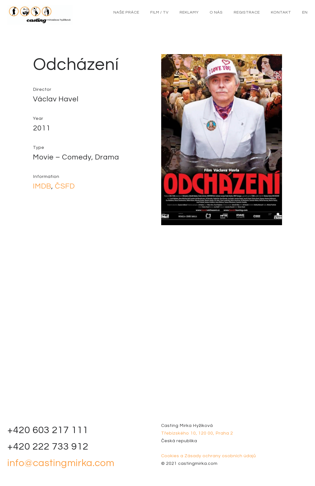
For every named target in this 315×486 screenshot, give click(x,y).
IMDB (42, 186)
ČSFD (65, 186)
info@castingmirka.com (60, 463)
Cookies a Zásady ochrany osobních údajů (208, 456)
